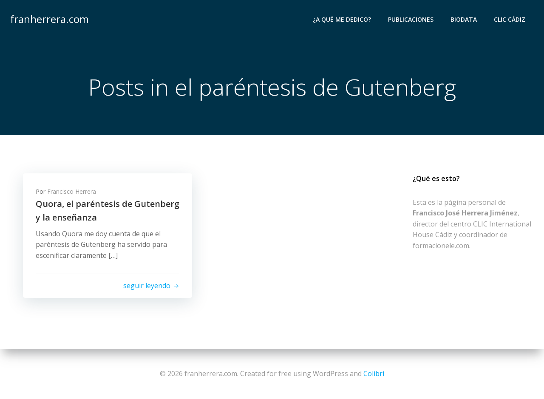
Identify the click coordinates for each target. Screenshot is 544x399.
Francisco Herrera (71, 191)
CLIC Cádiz (509, 19)
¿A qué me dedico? (342, 19)
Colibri (373, 373)
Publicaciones (411, 19)
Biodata (463, 19)
